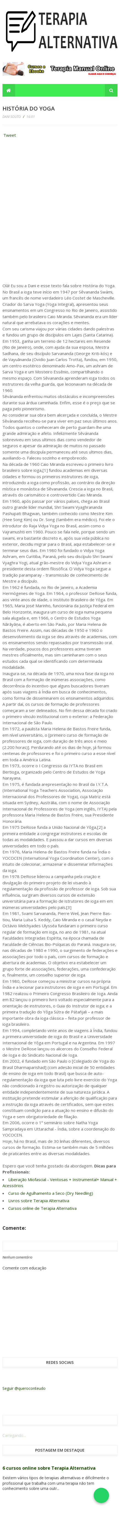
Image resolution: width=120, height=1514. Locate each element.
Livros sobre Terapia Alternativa (38, 1200)
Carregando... (14, 1435)
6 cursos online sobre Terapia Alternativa (49, 1468)
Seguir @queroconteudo (24, 1388)
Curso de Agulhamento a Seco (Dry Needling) (50, 1193)
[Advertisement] (43, 177)
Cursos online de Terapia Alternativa (42, 1208)
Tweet (9, 135)
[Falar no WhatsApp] (101, 1495)
